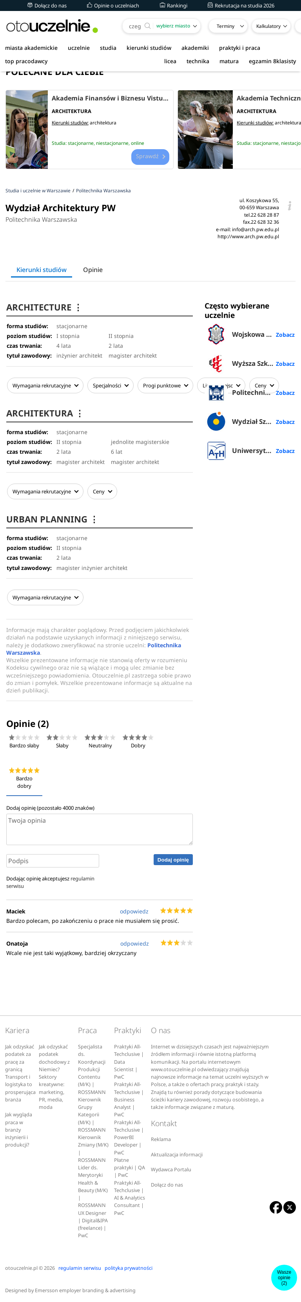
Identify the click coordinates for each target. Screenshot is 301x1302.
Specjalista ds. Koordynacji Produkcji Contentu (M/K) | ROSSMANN (92, 1067)
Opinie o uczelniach (113, 5)
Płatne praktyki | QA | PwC (129, 1165)
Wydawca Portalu (171, 1167)
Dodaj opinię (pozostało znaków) (50, 805)
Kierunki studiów (41, 269)
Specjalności (109, 385)
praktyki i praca (239, 47)
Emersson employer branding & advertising (85, 1288)
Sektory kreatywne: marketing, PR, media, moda (51, 1089)
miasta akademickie (31, 47)
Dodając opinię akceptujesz (50, 880)
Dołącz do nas (47, 5)
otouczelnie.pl (21, 1265)
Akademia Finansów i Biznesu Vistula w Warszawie (110, 98)
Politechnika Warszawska (41, 219)
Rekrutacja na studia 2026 (241, 5)
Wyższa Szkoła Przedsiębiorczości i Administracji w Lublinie (250, 363)
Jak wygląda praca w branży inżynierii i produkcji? (18, 1127)
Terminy (225, 26)
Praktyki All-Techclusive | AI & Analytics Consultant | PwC (129, 1195)
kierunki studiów (149, 47)
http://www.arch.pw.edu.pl (248, 236)
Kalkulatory (268, 26)
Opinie (93, 269)
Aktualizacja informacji (177, 1152)
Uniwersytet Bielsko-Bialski (250, 450)
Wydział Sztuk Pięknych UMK (250, 421)
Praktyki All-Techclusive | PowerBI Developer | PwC (129, 1135)
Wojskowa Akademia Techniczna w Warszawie (250, 334)
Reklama (161, 1137)
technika (198, 61)
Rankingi (173, 5)
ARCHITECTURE (45, 307)
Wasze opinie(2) (284, 1277)
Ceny (101, 490)
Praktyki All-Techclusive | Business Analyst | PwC (129, 1097)
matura (229, 61)
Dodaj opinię (173, 857)
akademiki (195, 47)
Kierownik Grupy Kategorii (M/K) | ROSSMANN (92, 1112)
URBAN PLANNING (53, 517)
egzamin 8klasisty (272, 61)
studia (108, 47)
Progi (164, 385)
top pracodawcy (26, 61)
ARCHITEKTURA (45, 412)
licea (170, 61)
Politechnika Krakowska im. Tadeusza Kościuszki (250, 392)
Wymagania (44, 385)
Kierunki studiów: (70, 122)
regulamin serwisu (79, 1265)
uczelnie (79, 47)
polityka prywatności (128, 1265)
